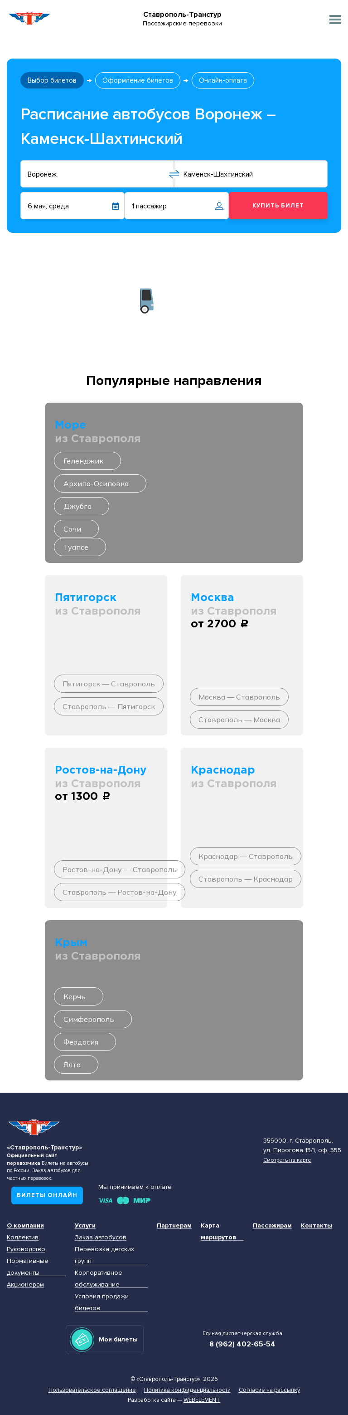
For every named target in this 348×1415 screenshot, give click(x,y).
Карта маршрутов (218, 1231)
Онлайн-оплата (223, 80)
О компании (25, 1225)
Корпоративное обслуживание (98, 1278)
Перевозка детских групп (104, 1255)
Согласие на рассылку (269, 1390)
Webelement (202, 1400)
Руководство (26, 1249)
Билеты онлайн (47, 1195)
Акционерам (25, 1284)
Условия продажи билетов (102, 1302)
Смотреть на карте (287, 1160)
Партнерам (174, 1225)
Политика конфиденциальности (187, 1390)
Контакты (316, 1225)
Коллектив (23, 1237)
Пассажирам (272, 1225)
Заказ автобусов (100, 1237)
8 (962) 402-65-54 (242, 1344)
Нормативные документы (27, 1267)
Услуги (85, 1225)
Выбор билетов (52, 80)
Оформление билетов (137, 80)
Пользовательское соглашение (92, 1390)
